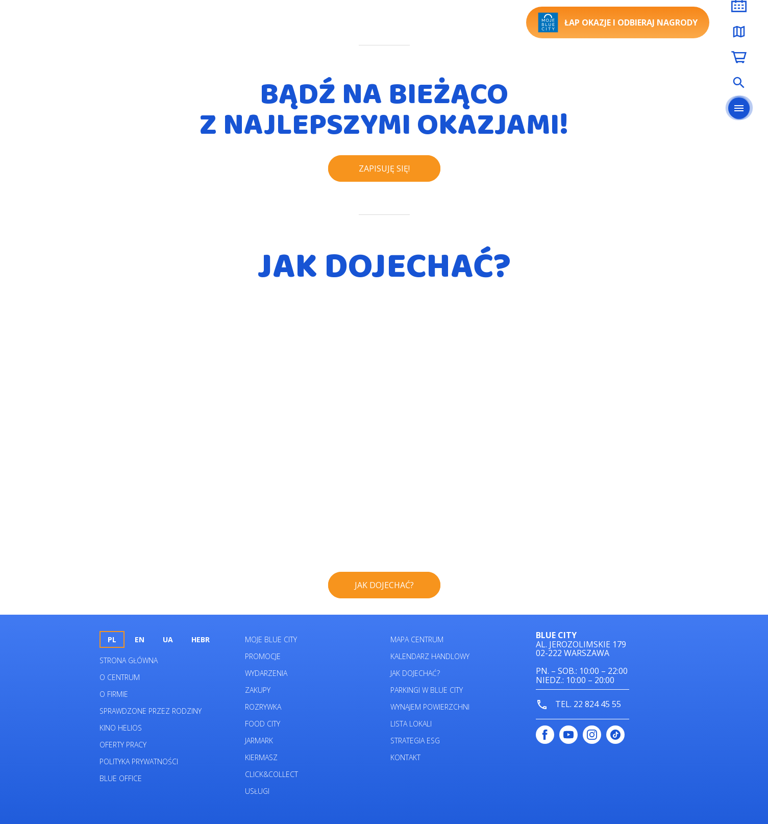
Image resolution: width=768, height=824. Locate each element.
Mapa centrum (416, 639)
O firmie (114, 694)
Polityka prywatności (139, 761)
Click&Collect (271, 774)
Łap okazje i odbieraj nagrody (618, 22)
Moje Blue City (271, 639)
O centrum (120, 677)
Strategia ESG (415, 740)
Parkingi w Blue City (426, 690)
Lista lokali (411, 724)
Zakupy (257, 690)
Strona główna (129, 660)
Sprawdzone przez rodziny (151, 711)
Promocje (263, 656)
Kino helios (121, 728)
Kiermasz (261, 757)
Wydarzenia (266, 673)
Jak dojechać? (415, 673)
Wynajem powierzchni (429, 707)
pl (112, 639)
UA (168, 639)
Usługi (257, 791)
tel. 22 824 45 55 (578, 704)
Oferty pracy (123, 744)
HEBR (200, 639)
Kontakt (405, 757)
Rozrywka (263, 707)
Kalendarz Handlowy (429, 656)
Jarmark (259, 740)
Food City (262, 724)
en (139, 639)
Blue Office (121, 778)
